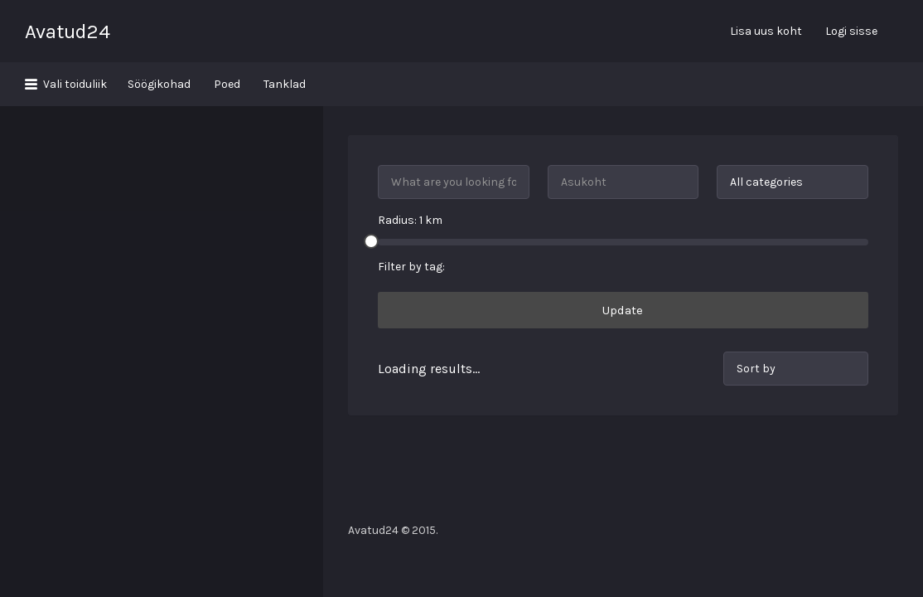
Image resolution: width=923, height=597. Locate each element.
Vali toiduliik (75, 84)
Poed (227, 84)
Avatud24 (67, 31)
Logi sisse (851, 31)
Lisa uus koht (766, 31)
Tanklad (284, 84)
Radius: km (410, 176)
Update (622, 266)
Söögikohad (159, 84)
